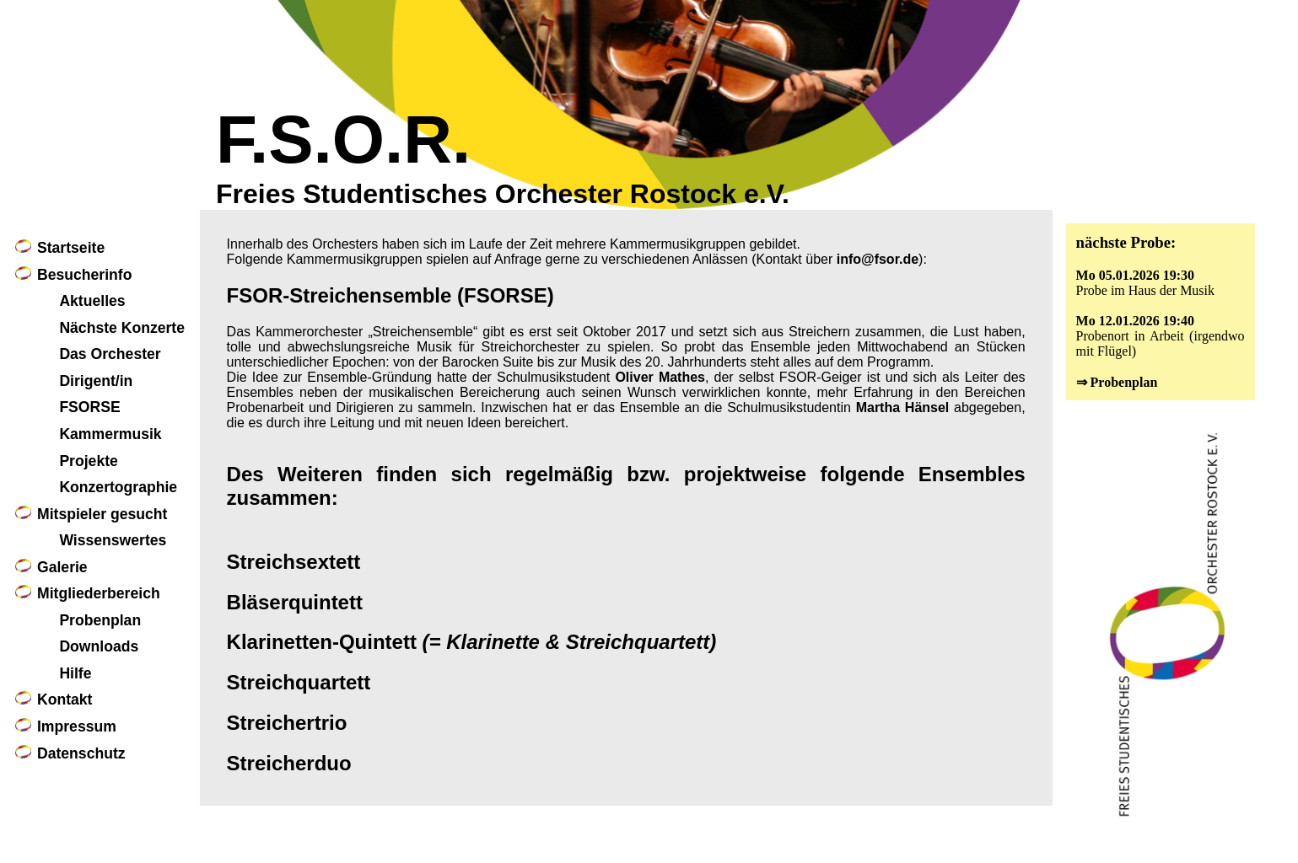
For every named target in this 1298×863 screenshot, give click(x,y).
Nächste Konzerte (122, 327)
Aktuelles (92, 300)
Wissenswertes (112, 540)
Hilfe (75, 673)
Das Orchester (109, 354)
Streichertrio (287, 722)
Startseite (71, 247)
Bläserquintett (295, 602)
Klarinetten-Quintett (472, 641)
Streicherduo (289, 763)
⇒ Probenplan (1117, 382)
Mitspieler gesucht (102, 514)
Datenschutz (81, 753)
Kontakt (65, 699)
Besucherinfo (84, 274)
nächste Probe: (1126, 242)
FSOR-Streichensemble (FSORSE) (390, 295)
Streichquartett (299, 682)
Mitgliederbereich (98, 593)
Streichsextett (294, 561)
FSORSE (89, 407)
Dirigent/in (95, 381)
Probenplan (100, 620)
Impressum (76, 726)
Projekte (88, 461)
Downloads (98, 646)
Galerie (62, 567)
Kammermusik (110, 434)
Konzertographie (118, 487)
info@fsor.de (877, 259)
